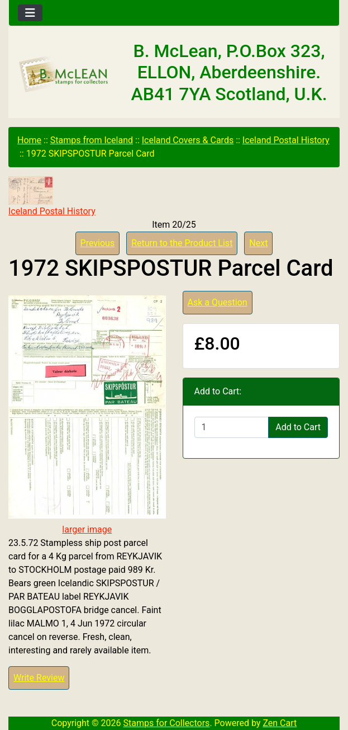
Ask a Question (217, 302)
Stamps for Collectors (166, 723)
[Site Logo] (64, 74)
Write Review (38, 677)
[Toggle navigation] (30, 12)
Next (258, 243)
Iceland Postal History (286, 140)
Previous (97, 243)
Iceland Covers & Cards (187, 140)
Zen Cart (280, 723)
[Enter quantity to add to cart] (231, 427)
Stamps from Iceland (91, 140)
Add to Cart (298, 427)
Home (29, 140)
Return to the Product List (181, 243)
